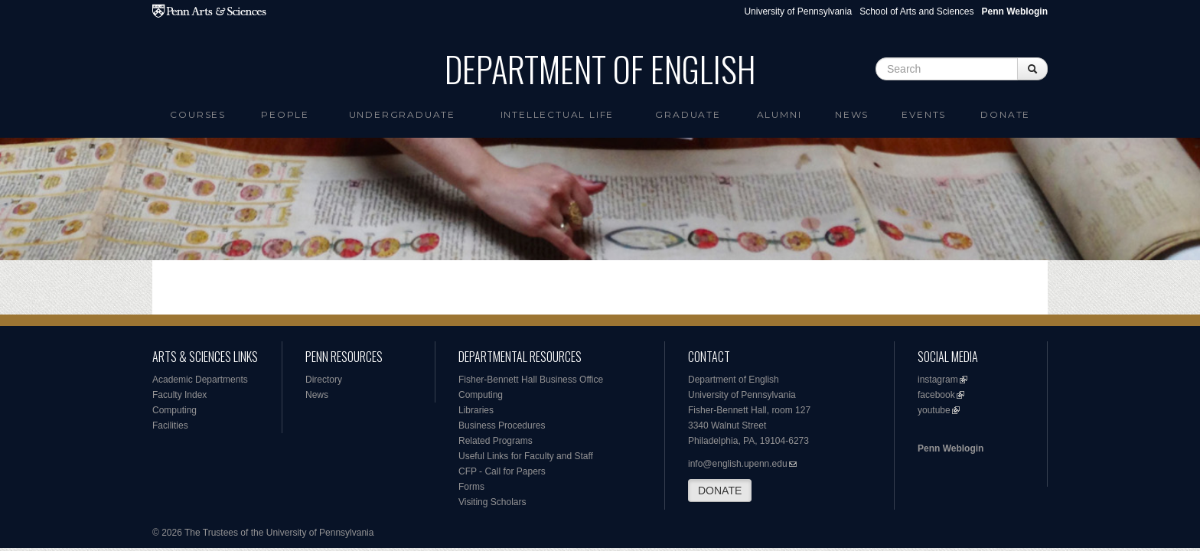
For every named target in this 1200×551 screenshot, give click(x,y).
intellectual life (558, 114)
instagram (938, 379)
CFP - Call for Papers (502, 471)
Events (924, 114)
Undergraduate (402, 114)
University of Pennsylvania (798, 11)
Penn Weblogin (950, 448)
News (852, 114)
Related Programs (495, 440)
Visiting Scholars (492, 502)
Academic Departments (200, 379)
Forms (471, 486)
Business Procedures (501, 425)
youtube (934, 410)
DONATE (720, 490)
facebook (936, 395)
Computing (174, 410)
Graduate (687, 114)
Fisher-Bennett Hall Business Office (530, 379)
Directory (323, 379)
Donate (1005, 114)
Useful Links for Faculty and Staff (525, 456)
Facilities (170, 425)
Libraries (476, 410)
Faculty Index (179, 395)
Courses (198, 114)
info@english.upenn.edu (738, 463)
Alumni (779, 114)
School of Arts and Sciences (916, 11)
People (285, 114)
